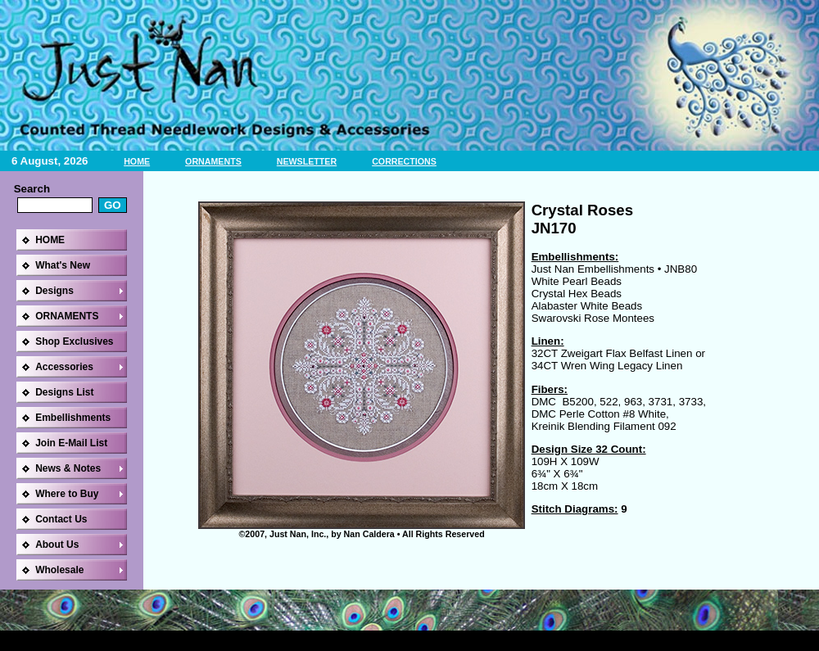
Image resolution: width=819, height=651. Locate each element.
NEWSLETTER (307, 161)
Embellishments (73, 417)
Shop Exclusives (74, 341)
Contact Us (61, 519)
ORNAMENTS (213, 161)
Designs (54, 290)
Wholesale (59, 570)
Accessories (64, 367)
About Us (57, 544)
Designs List (64, 392)
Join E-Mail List (71, 443)
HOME (137, 161)
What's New (62, 265)
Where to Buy (66, 494)
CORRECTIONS (404, 161)
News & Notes (68, 468)
